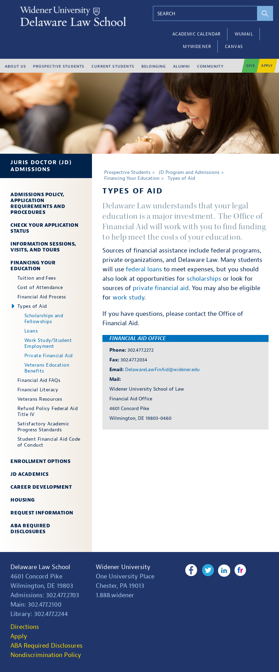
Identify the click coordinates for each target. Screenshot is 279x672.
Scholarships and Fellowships (43, 319)
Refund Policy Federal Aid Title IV (47, 411)
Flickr (240, 570)
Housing (22, 500)
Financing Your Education (32, 266)
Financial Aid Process (41, 297)
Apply (18, 636)
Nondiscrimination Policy (45, 655)
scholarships (204, 279)
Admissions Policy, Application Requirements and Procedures (37, 203)
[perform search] (265, 13)
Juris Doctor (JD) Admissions (41, 166)
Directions (24, 627)
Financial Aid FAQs (38, 380)
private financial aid (161, 288)
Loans (31, 331)
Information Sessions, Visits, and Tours (43, 247)
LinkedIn (223, 570)
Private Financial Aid (48, 356)
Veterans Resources (39, 399)
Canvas (234, 46)
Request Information (41, 513)
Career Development (41, 487)
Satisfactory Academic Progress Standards (43, 427)
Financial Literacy (37, 390)
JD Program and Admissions (188, 172)
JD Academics (29, 474)
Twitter (207, 570)
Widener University (123, 567)
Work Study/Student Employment (48, 343)
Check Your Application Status (44, 228)
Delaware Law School (40, 567)
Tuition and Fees (36, 278)
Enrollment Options (40, 461)
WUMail (244, 34)
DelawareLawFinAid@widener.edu (162, 370)
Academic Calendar (196, 34)
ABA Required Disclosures (30, 529)
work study (128, 298)
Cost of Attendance (40, 287)
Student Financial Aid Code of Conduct (48, 442)
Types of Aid (32, 306)
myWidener (197, 46)
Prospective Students (127, 172)
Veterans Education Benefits (46, 368)
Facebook (191, 570)
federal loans (144, 269)
